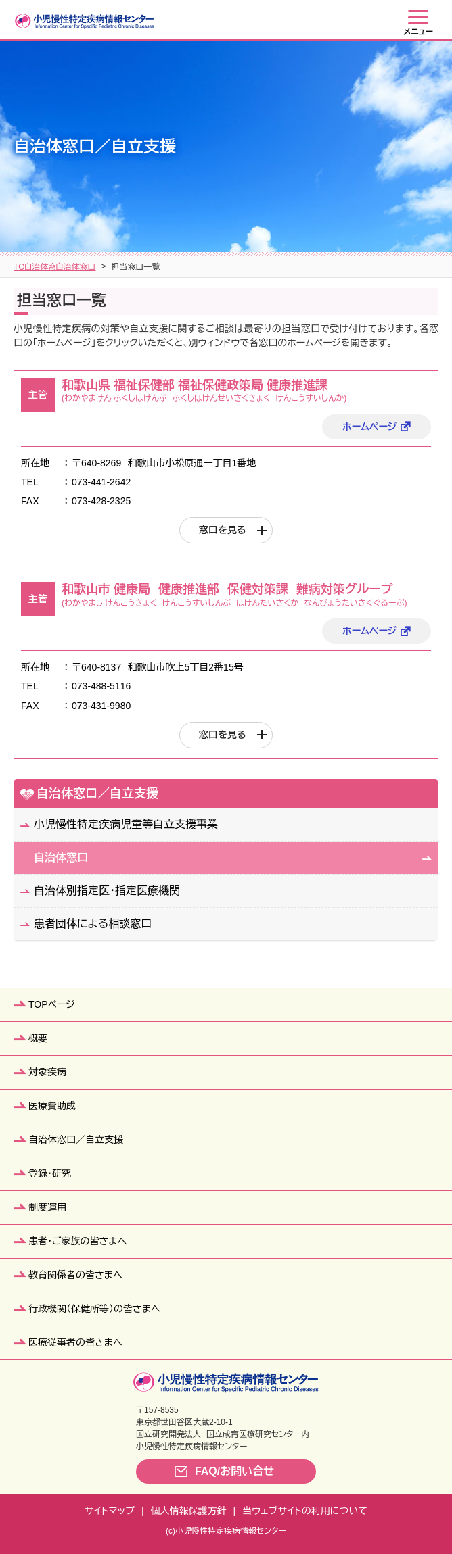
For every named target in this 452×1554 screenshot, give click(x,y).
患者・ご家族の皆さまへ (77, 1241)
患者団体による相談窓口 (93, 923)
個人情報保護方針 (189, 1510)
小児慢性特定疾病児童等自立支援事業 (126, 824)
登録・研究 (49, 1173)
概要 (37, 1038)
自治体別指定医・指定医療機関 (107, 890)
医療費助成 (52, 1105)
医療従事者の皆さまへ (75, 1342)
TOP (22, 267)
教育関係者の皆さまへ (75, 1274)
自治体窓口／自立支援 (86, 267)
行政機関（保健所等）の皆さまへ (94, 1308)
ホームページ (369, 426)
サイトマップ (110, 1510)
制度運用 (47, 1207)
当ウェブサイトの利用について (304, 1510)
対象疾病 (47, 1072)
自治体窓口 (163, 267)
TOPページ (51, 1004)
